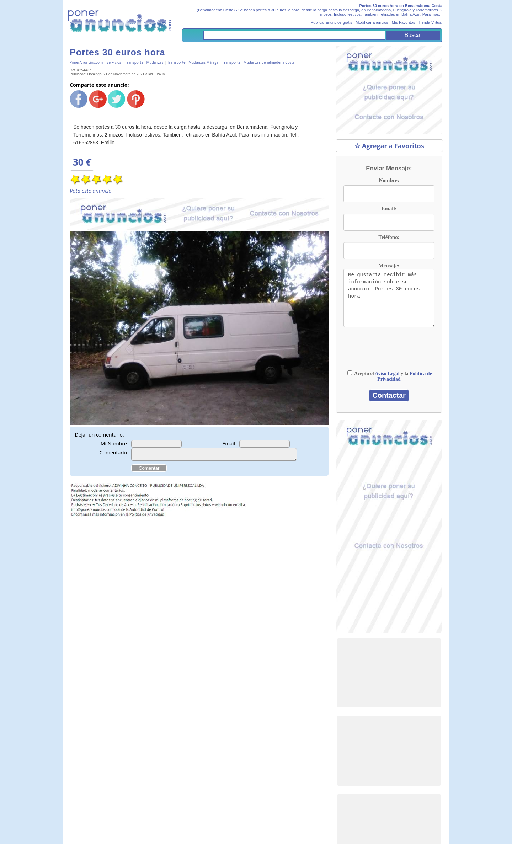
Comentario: (114, 452)
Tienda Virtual (430, 22)
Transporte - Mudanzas (144, 62)
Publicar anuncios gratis (331, 22)
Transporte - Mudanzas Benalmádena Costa (258, 62)
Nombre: (389, 180)
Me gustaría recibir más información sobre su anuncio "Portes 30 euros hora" (388, 298)
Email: (229, 443)
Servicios (114, 62)
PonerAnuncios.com (86, 62)
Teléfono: (388, 237)
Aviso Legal (387, 373)
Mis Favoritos (403, 22)
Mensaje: (388, 265)
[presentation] (389, 352)
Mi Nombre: (114, 443)
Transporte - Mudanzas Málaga (192, 62)
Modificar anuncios (372, 22)
